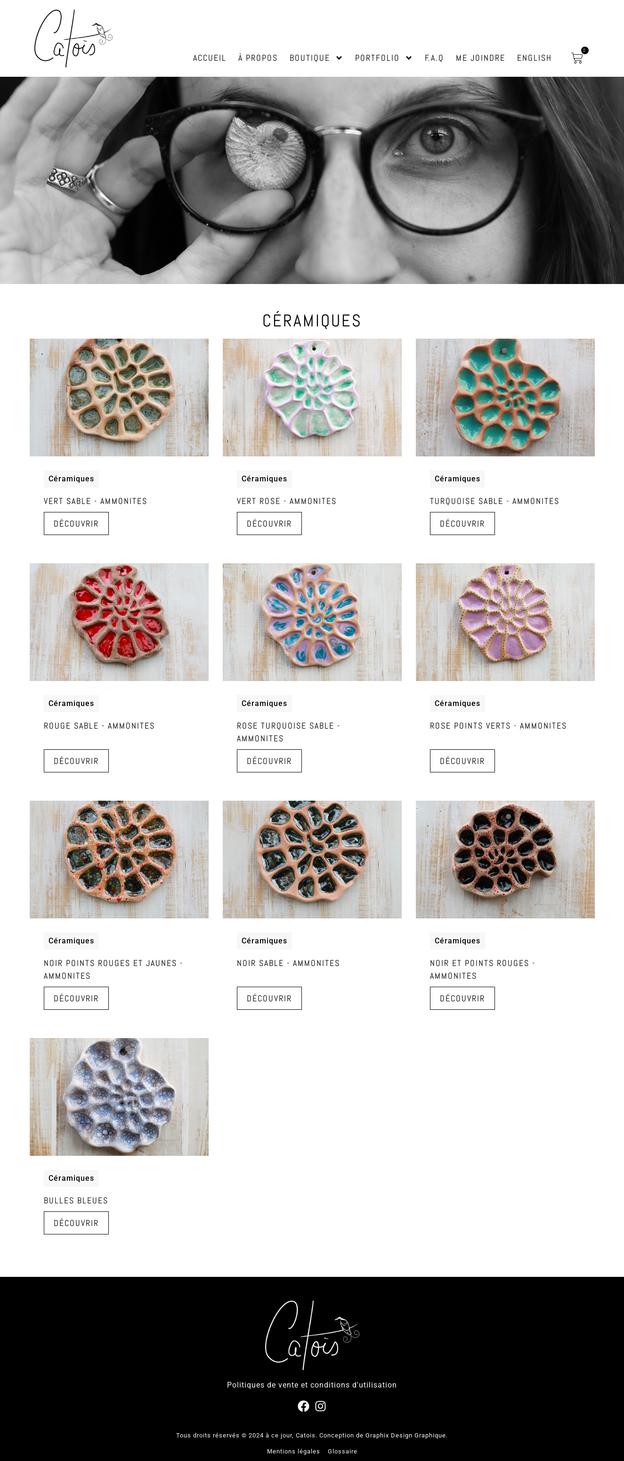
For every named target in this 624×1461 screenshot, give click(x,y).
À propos (258, 57)
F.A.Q (434, 57)
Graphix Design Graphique (405, 1435)
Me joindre (480, 57)
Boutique (316, 58)
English (534, 57)
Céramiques (71, 478)
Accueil (210, 57)
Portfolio (384, 58)
